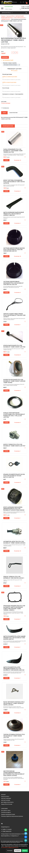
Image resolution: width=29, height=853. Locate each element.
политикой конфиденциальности (10, 847)
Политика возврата (6, 812)
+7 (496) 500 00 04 (6, 831)
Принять (25, 850)
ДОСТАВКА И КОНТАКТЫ (7, 802)
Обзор (4, 112)
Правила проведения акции (8, 814)
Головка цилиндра (5, 103)
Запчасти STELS (7, 13)
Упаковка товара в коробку (10, 63)
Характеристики (13, 112)
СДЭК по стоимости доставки (9, 76)
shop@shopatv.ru (5, 827)
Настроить (17, 850)
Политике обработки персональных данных (10, 842)
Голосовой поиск (8, 6)
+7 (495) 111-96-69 (6, 829)
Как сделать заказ (5, 810)
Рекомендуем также (8, 125)
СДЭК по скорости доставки (9, 82)
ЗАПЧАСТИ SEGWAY (6, 798)
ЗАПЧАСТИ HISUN (5, 800)
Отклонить (10, 850)
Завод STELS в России (6, 804)
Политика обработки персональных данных (12, 816)
